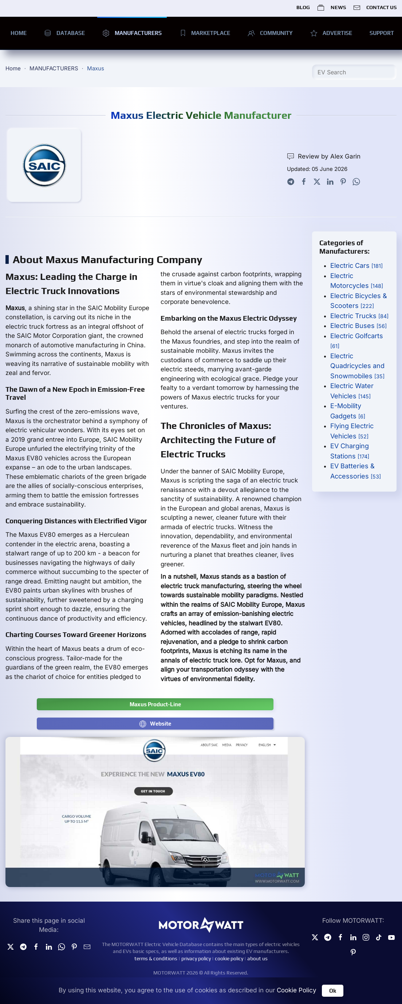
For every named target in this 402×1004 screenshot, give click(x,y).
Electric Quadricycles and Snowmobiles (357, 366)
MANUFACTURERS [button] (132, 33)
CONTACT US (375, 7)
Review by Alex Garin (323, 156)
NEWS (331, 7)
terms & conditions (155, 958)
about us (257, 958)
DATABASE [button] (64, 33)
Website (155, 723)
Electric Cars (356, 265)
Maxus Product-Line (155, 704)
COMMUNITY (270, 33)
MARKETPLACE (204, 33)
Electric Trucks (359, 316)
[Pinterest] (353, 952)
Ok (332, 991)
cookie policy (229, 958)
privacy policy (196, 958)
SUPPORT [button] (382, 33)
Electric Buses (358, 325)
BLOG (303, 7)
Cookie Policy (296, 990)
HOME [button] (19, 33)
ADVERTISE (331, 33)
